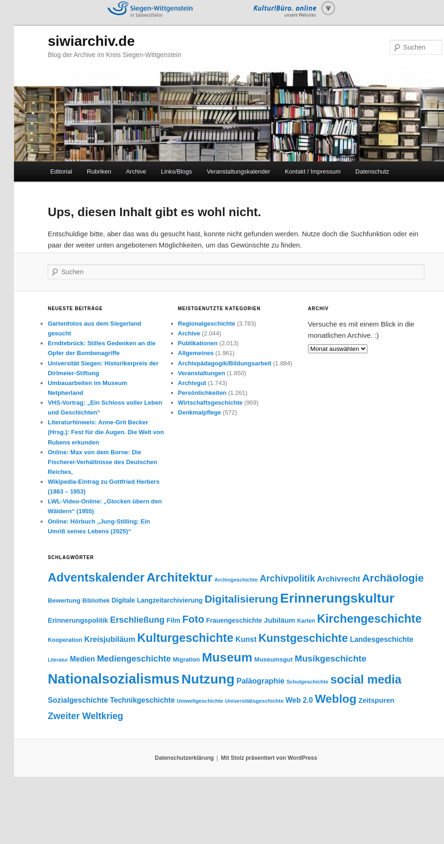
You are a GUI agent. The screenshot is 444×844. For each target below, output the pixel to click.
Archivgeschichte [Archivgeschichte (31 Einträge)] (236, 579)
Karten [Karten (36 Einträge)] (306, 621)
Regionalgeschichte (207, 323)
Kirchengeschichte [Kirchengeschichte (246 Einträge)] (369, 618)
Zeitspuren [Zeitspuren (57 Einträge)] (376, 700)
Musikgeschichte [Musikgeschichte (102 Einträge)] (330, 658)
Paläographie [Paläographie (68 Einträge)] (260, 681)
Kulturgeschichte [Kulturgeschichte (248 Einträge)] (185, 637)
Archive (136, 171)
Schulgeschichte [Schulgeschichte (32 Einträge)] (307, 681)
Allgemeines (196, 353)
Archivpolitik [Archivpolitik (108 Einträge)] (287, 578)
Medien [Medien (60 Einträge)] (82, 659)
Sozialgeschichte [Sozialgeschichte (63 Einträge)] (78, 700)
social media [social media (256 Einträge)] (365, 679)
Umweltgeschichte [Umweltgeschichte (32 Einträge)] (200, 701)
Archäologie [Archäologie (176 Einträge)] (393, 578)
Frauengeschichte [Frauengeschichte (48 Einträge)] (234, 620)
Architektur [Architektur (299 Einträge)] (179, 577)
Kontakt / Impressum (313, 171)
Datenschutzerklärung (184, 758)
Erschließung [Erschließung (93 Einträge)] (137, 620)
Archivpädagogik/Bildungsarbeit (225, 363)
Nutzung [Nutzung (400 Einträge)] (207, 678)
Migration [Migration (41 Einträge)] (186, 659)
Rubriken (99, 171)
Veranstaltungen (201, 373)
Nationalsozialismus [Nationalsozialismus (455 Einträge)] (113, 678)
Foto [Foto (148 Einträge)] (193, 619)
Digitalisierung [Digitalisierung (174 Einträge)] (241, 599)
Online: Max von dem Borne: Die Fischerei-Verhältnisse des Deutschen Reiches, (102, 462)
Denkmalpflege (199, 412)
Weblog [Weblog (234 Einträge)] (336, 698)
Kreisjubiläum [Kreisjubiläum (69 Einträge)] (109, 639)
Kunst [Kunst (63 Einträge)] (246, 639)
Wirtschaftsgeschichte (210, 402)
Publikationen (198, 343)
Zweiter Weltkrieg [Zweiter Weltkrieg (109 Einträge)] (85, 716)
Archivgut (192, 382)
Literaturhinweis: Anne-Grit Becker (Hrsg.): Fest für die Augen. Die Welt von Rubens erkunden (106, 432)
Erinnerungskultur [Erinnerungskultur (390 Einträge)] (337, 597)
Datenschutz (372, 171)
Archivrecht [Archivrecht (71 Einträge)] (338, 579)
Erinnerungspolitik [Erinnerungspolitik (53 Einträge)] (78, 620)
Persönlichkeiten (202, 392)
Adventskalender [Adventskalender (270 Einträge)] (96, 577)
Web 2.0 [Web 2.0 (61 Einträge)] (299, 700)
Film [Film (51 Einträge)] (173, 620)
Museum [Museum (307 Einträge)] (227, 657)
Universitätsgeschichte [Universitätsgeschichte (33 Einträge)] (254, 701)
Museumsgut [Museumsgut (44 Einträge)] (273, 659)
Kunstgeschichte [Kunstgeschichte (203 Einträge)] (303, 638)
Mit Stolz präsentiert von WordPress (269, 758)
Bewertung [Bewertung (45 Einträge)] (64, 600)
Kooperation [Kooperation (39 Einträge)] (65, 640)
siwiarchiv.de (91, 41)
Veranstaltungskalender (238, 171)
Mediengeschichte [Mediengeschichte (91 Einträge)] (134, 658)
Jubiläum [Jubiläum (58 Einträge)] (279, 620)
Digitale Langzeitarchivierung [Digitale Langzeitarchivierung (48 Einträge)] (157, 600)
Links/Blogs (176, 171)
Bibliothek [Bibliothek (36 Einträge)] (95, 600)
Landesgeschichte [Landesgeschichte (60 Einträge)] (382, 639)
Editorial (61, 171)
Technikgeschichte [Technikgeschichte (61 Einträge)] (142, 700)
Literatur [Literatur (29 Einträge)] (58, 659)
